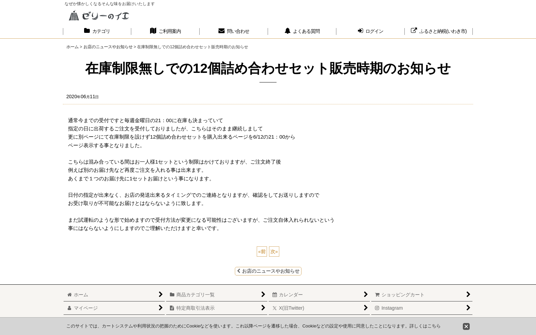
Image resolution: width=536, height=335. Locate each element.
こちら (434, 325)
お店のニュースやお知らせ (268, 271)
